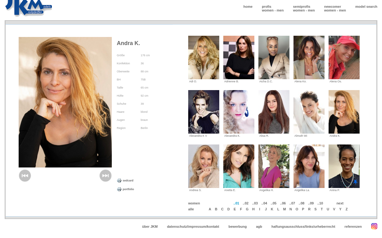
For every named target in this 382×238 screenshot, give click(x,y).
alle (191, 209)
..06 (283, 203)
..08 (301, 203)
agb (259, 226)
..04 (264, 203)
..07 (292, 203)
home (247, 6)
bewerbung (238, 226)
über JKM (150, 226)
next (339, 203)
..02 (245, 203)
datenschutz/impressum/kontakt (193, 226)
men (280, 10)
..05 (273, 203)
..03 (255, 203)
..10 (320, 203)
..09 (311, 203)
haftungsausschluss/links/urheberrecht (303, 226)
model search (366, 6)
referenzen (353, 226)
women (268, 10)
